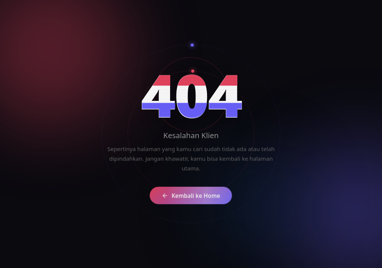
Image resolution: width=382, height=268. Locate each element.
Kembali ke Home (186, 198)
